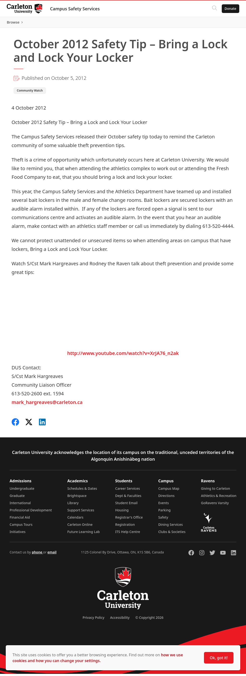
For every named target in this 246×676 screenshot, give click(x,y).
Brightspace (76, 498)
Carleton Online (79, 526)
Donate (229, 8)
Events (163, 505)
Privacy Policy (93, 619)
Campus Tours (21, 526)
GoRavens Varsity (215, 505)
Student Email (126, 505)
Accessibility (119, 619)
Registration (125, 526)
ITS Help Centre (127, 534)
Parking (164, 512)
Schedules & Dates (82, 490)
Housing (122, 512)
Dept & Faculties (128, 498)
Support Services (80, 512)
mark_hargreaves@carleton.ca (47, 404)
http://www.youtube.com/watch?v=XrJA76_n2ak (123, 355)
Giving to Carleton (215, 490)
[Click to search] (213, 8)
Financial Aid (20, 519)
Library (73, 505)
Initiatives (17, 534)
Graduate (17, 498)
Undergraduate (22, 490)
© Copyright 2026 (149, 619)
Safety (163, 519)
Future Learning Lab (83, 534)
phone (37, 554)
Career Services (127, 490)
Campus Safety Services (76, 9)
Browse (229, 23)
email (51, 554)
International (20, 505)
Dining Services (170, 526)
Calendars (75, 519)
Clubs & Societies (171, 534)
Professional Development (31, 512)
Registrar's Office (129, 519)
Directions (166, 498)
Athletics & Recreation (218, 498)
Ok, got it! (219, 657)
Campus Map (168, 490)
